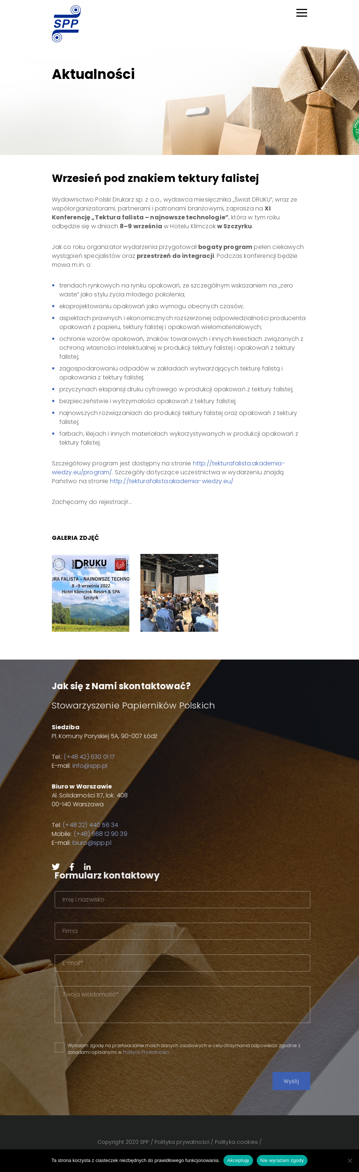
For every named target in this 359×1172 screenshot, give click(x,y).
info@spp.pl (84, 765)
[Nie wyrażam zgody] (349, 1160)
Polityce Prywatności (162, 1052)
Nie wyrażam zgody (282, 1160)
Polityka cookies (236, 1142)
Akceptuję (238, 1160)
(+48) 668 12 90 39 (95, 834)
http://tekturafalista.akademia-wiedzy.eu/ (172, 481)
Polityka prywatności (181, 1142)
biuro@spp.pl (86, 843)
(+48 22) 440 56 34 (84, 825)
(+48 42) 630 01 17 (83, 757)
